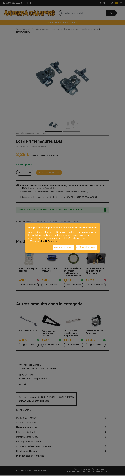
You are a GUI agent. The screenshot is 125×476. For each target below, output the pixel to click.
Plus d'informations (49, 241)
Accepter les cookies (63, 247)
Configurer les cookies (86, 247)
